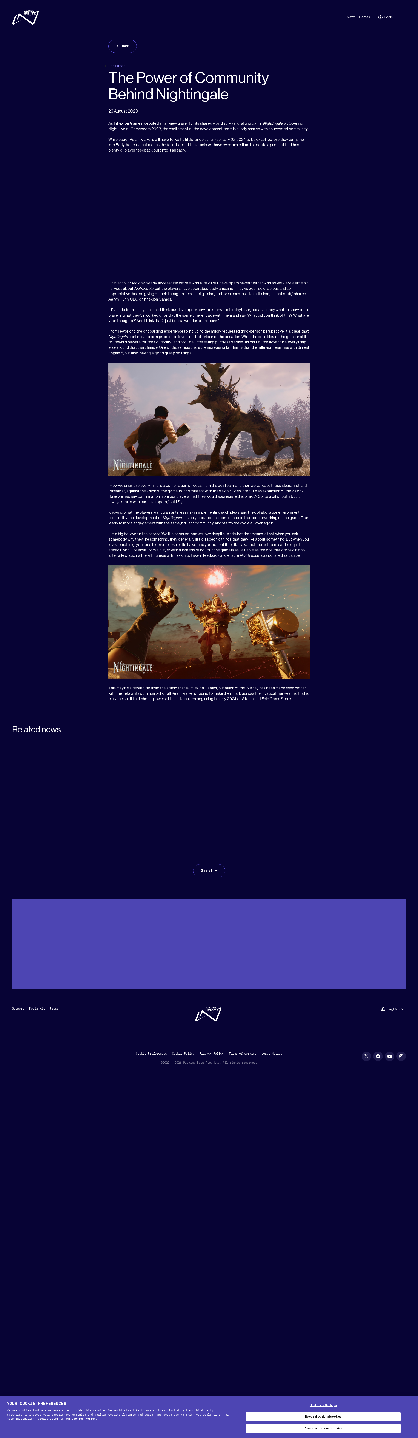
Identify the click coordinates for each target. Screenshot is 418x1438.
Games (364, 17)
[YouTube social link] (389, 1056)
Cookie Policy (183, 1053)
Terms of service (242, 1053)
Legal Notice (271, 1053)
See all (207, 870)
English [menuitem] (393, 1009)
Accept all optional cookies (323, 1428)
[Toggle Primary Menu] (402, 17)
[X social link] (366, 1056)
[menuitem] (395, 1009)
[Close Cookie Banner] (411, 1416)
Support (18, 1008)
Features (117, 66)
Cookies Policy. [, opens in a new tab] (84, 1419)
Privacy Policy (212, 1053)
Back (125, 46)
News (351, 17)
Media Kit (37, 1008)
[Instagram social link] (401, 1056)
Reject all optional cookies (323, 1416)
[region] (209, 1417)
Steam (248, 699)
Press (54, 1008)
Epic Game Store (276, 699)
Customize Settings (323, 1405)
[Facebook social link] (378, 1056)
